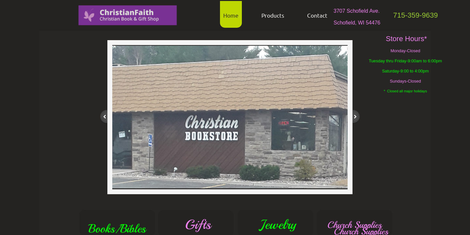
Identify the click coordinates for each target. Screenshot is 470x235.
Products (272, 15)
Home (231, 15)
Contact (317, 15)
